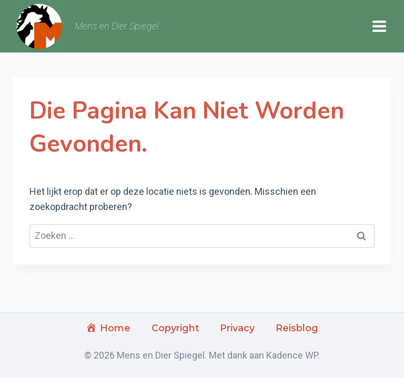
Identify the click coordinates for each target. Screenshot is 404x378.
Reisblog (297, 328)
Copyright (175, 328)
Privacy (237, 328)
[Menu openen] (379, 26)
